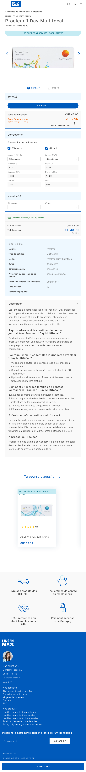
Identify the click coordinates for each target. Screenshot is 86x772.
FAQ (5, 703)
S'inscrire (60, 741)
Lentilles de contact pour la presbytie (24, 11)
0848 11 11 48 (10, 673)
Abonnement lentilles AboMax (18, 691)
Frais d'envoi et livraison (15, 694)
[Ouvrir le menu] (4, 4)
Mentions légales (12, 754)
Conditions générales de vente (18, 758)
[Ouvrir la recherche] (69, 4)
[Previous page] (7, 54)
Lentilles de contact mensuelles (19, 715)
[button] (75, 4)
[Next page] (78, 54)
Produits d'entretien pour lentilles (20, 721)
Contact (7, 700)
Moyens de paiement (13, 697)
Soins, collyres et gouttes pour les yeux (23, 724)
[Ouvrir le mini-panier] (81, 4)
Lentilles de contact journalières (19, 712)
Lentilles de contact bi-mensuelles (20, 718)
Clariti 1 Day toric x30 (34, 537)
